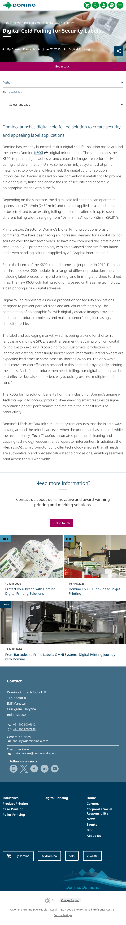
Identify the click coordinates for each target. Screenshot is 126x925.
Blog (90, 830)
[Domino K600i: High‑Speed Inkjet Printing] (95, 567)
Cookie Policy (75, 909)
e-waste (93, 856)
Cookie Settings (63, 915)
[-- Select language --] (63, 104)
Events (92, 824)
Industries (11, 798)
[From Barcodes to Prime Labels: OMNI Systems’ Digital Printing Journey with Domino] (63, 633)
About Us (94, 836)
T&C (61, 909)
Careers (93, 803)
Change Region (70, 900)
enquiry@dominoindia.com (30, 741)
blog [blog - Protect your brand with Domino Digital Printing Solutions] (5, 539)
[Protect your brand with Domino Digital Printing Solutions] (31, 567)
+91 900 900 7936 (24, 729)
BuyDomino (18, 856)
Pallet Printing (14, 815)
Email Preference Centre (99, 909)
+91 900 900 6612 (24, 725)
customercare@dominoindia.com (34, 753)
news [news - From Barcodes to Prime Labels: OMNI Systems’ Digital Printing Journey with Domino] (6, 604)
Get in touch (63, 66)
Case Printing (13, 809)
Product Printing (15, 803)
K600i (38, 152)
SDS (72, 856)
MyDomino (50, 856)
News (91, 819)
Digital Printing (56, 798)
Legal (53, 909)
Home (91, 798)
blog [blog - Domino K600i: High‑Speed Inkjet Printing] (69, 539)
